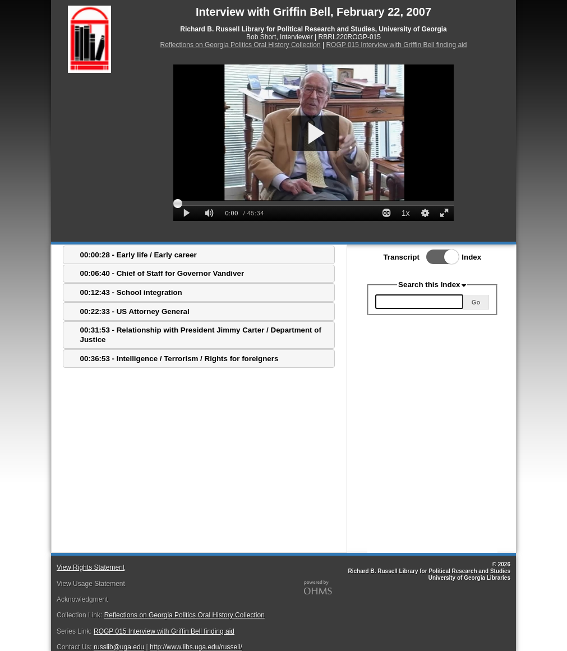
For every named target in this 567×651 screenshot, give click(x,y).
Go (476, 302)
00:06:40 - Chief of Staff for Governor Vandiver (162, 273)
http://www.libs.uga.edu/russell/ (196, 647)
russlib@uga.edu (119, 647)
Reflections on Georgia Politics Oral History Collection (240, 45)
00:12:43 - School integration (131, 292)
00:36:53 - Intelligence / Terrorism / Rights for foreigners (179, 358)
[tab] (199, 255)
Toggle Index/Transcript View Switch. (439, 256)
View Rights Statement (91, 567)
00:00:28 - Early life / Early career (138, 255)
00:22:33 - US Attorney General (135, 311)
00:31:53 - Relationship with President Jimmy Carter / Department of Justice (200, 335)
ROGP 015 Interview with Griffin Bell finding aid (396, 45)
